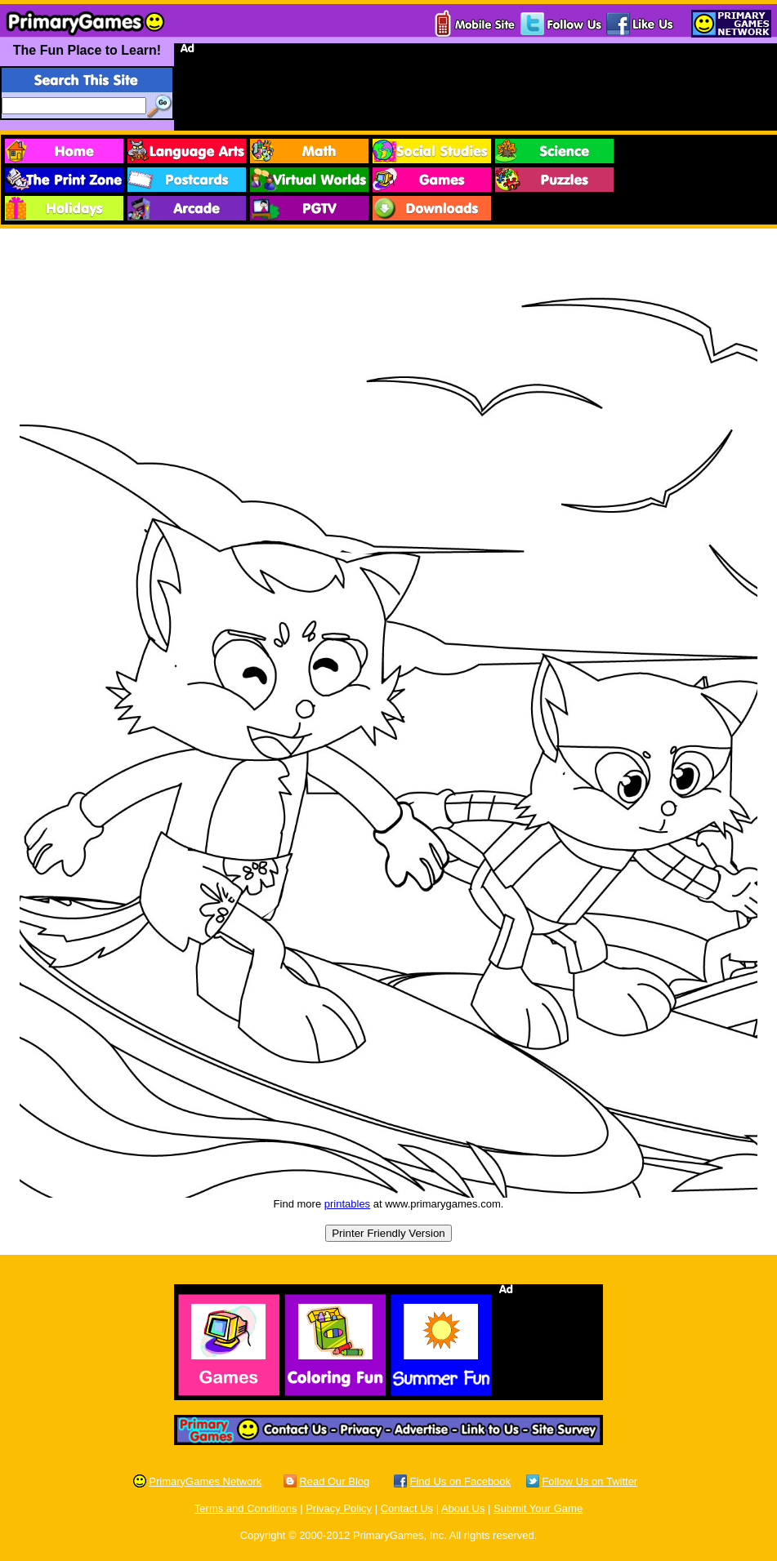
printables (347, 1204)
